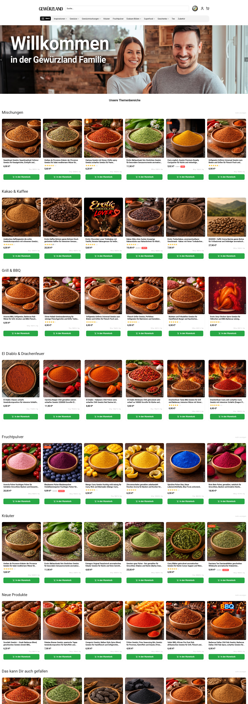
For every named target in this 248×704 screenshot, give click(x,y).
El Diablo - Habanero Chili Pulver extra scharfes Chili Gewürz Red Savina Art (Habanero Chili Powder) (101, 402)
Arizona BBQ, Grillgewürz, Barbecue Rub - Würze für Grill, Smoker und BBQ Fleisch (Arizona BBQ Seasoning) (19, 319)
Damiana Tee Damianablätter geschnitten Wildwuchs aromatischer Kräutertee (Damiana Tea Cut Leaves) (225, 565)
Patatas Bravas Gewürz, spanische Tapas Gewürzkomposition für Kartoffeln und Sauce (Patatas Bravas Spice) (60, 644)
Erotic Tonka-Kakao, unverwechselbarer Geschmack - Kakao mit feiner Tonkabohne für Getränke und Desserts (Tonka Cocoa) (184, 241)
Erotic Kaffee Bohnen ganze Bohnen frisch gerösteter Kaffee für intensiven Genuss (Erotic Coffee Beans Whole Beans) (61, 241)
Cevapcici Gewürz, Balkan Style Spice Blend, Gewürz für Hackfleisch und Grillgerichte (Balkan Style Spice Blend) (103, 644)
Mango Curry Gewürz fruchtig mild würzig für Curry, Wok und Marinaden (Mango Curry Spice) (103, 487)
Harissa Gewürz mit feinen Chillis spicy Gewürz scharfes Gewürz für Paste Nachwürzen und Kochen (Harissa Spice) (101, 162)
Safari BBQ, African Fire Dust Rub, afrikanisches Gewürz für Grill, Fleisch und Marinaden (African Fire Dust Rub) (184, 644)
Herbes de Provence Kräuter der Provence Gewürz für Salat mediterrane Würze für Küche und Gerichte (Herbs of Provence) (61, 162)
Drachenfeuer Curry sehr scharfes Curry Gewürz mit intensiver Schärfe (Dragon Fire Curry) (227, 402)
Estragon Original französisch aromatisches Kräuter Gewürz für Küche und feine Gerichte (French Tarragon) (103, 565)
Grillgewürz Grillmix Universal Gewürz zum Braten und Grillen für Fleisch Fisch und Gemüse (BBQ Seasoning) (225, 162)
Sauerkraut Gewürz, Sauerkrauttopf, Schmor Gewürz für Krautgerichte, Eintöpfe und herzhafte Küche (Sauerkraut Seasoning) (20, 162)
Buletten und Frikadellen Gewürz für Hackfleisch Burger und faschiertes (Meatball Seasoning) (183, 319)
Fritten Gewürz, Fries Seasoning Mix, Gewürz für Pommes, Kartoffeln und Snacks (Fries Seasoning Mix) (144, 644)
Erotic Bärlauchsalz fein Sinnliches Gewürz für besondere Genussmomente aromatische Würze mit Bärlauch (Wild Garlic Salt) (144, 162)
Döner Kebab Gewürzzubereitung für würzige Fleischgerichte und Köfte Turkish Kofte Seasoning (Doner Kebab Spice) (61, 319)
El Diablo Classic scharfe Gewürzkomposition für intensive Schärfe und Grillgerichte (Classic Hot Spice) (20, 402)
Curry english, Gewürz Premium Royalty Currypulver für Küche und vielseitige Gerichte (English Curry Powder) (183, 162)
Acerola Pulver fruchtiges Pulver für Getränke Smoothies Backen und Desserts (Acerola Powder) (20, 487)
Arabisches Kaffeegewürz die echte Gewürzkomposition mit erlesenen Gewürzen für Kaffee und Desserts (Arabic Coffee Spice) (21, 242)
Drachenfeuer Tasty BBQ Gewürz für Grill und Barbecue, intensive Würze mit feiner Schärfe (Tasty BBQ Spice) (185, 402)
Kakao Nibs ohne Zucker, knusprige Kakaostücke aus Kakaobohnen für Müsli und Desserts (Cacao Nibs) (142, 241)
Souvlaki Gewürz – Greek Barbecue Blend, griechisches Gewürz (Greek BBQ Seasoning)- (20, 644)
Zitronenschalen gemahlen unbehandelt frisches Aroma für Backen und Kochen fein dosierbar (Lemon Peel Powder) (143, 487)
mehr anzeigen (240, 113)
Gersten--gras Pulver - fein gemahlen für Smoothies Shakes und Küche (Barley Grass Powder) (144, 565)
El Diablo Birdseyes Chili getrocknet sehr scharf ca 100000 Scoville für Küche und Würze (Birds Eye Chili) (143, 402)
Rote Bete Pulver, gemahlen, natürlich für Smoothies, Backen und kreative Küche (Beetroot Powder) (225, 487)
